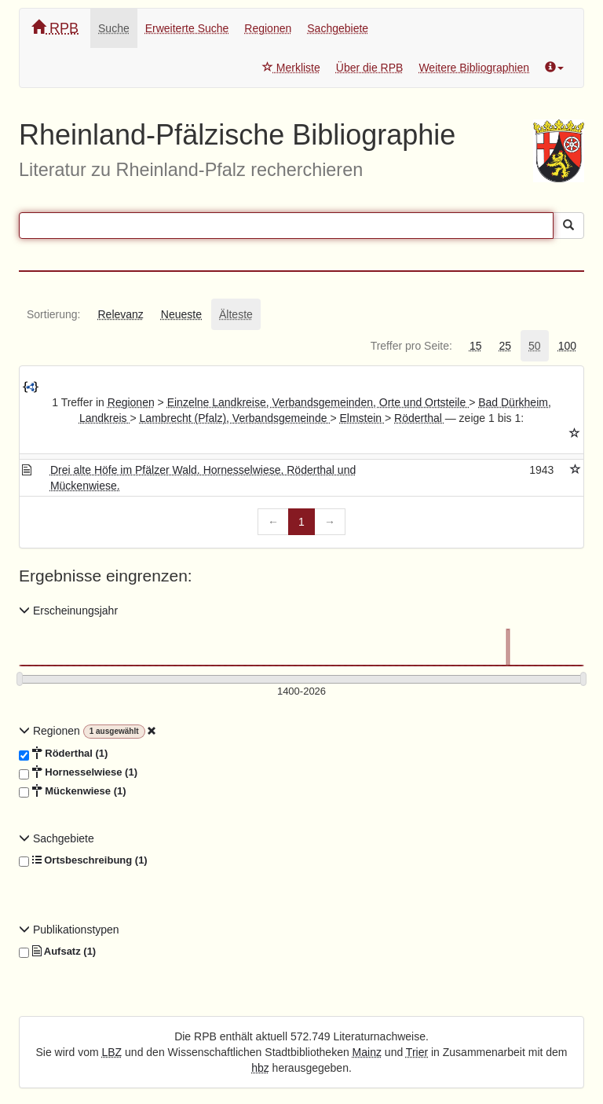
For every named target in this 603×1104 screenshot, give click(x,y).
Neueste (181, 314)
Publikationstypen (69, 929)
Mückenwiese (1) (72, 791)
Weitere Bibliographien (473, 67)
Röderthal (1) (63, 753)
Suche (114, 28)
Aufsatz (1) (57, 951)
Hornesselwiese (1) (78, 772)
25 (505, 345)
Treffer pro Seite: (411, 345)
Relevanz (120, 314)
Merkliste (291, 67)
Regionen (267, 28)
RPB (55, 28)
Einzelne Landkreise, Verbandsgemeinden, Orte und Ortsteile (318, 402)
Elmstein (362, 418)
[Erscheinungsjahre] (301, 692)
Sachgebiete (337, 28)
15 (476, 345)
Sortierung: (53, 314)
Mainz (367, 1052)
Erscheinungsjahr (68, 610)
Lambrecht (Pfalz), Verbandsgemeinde (235, 418)
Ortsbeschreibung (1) (83, 860)
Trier (417, 1052)
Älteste (236, 314)
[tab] (53, 314)
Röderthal (419, 418)
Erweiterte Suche (187, 28)
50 (534, 345)
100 (567, 345)
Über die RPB (370, 67)
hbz (260, 1068)
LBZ (112, 1052)
